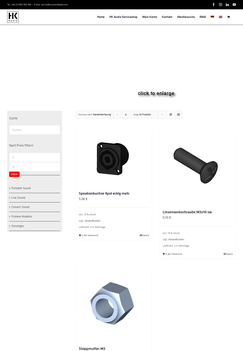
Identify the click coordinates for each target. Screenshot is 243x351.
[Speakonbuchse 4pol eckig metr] (114, 158)
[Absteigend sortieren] (125, 115)
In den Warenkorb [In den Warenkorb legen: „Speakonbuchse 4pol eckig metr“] (90, 235)
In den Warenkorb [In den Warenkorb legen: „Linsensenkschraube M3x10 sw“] (173, 253)
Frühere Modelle (21, 216)
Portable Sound (21, 188)
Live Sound (18, 198)
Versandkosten (92, 221)
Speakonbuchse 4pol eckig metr (104, 193)
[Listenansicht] (178, 114)
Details (145, 235)
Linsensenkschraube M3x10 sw (187, 212)
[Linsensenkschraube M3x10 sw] (198, 168)
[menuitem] (212, 17)
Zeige (142, 114)
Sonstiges (17, 226)
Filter (14, 174)
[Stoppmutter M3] (114, 304)
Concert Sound (20, 207)
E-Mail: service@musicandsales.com (51, 4)
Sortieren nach (94, 114)
